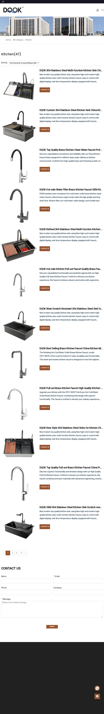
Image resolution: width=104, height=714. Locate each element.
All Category (18, 40)
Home (8, 40)
